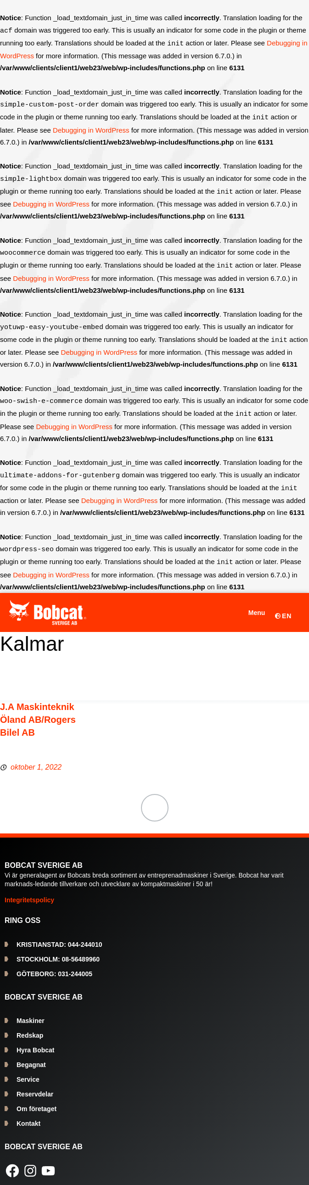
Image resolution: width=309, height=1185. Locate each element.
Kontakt (28, 1116)
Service (28, 1072)
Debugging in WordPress (91, 128)
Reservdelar (35, 1086)
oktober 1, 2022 (36, 760)
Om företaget (36, 1101)
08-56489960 (58, 952)
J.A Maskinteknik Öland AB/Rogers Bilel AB (38, 712)
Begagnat (31, 1057)
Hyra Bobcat (35, 1042)
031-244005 (54, 966)
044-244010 (59, 937)
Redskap (30, 1028)
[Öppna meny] (250, 605)
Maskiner (31, 1013)
